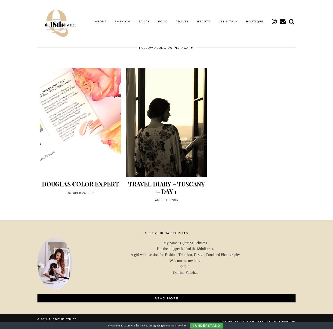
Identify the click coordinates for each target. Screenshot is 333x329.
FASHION (122, 21)
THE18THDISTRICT (62, 319)
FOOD (163, 21)
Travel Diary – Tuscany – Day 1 (166, 187)
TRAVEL (182, 21)
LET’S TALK (228, 21)
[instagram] (274, 21)
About (101, 21)
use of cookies (179, 325)
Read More (166, 298)
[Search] (292, 21)
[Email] (283, 21)
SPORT (144, 21)
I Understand (206, 325)
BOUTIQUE (254, 21)
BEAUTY (203, 21)
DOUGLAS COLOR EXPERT (80, 184)
